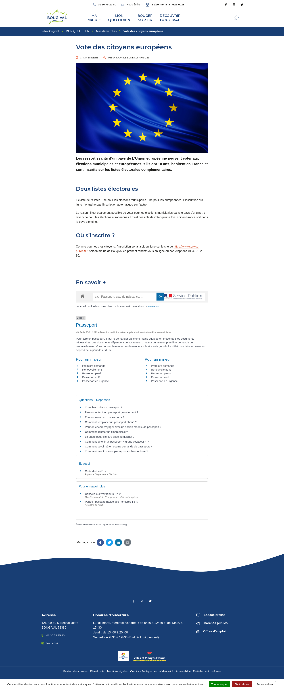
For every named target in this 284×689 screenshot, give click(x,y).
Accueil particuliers (89, 305)
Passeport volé (91, 375)
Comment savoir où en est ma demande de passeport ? (118, 445)
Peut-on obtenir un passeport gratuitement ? (111, 410)
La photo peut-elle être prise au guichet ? (109, 435)
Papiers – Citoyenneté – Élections (124, 305)
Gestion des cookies (75, 669)
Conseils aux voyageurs (103, 492)
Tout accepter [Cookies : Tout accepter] (219, 684)
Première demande (93, 364)
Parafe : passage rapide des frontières (111, 500)
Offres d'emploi (214, 630)
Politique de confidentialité (157, 669)
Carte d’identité (95, 469)
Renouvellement (92, 368)
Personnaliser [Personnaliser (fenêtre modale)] (264, 684)
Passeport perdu (92, 371)
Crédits (134, 669)
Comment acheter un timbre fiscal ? (106, 430)
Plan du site (97, 669)
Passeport (153, 305)
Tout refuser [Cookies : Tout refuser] (242, 684)
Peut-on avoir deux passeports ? (104, 415)
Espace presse (214, 613)
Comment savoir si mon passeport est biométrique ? (116, 449)
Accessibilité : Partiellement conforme (198, 669)
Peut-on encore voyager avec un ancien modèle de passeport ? (123, 425)
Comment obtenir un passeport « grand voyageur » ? (117, 440)
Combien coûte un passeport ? (103, 405)
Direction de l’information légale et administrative (102, 523)
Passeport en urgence (95, 379)
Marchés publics (216, 621)
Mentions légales (117, 669)
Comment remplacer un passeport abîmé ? (111, 420)
